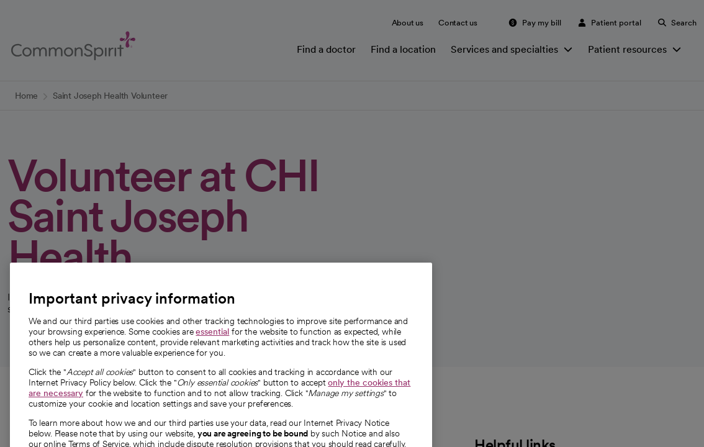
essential (212, 348)
